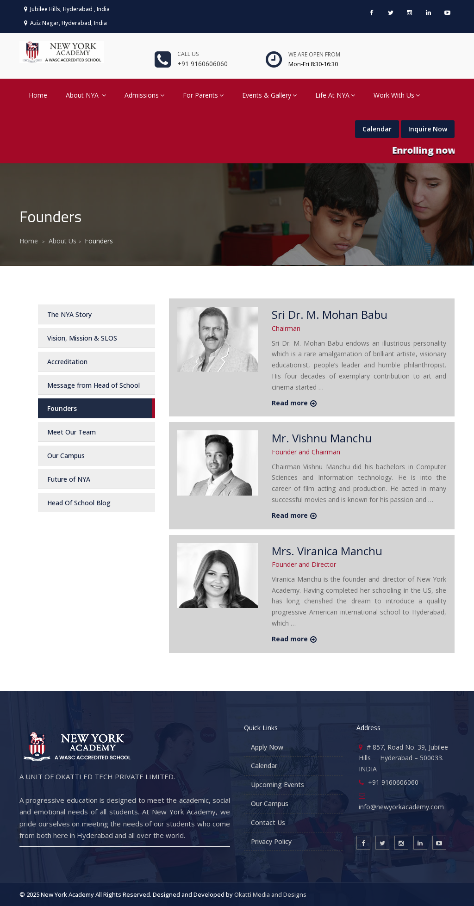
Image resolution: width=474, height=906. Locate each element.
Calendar (377, 128)
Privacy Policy (271, 841)
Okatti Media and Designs (270, 894)
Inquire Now (427, 128)
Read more (290, 402)
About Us (62, 240)
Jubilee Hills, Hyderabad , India (67, 9)
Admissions (144, 95)
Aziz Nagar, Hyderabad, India (65, 23)
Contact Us (268, 822)
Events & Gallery (269, 95)
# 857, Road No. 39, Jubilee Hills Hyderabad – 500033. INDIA (403, 758)
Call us (188, 54)
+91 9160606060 (202, 63)
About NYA (86, 95)
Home (38, 95)
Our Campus (269, 803)
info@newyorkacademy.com (401, 806)
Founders (62, 408)
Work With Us (397, 95)
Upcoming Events (277, 784)
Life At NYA (335, 95)
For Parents (203, 95)
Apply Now (267, 747)
